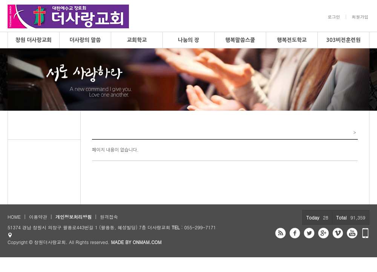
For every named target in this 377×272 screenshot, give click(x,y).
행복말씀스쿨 (240, 40)
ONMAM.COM (147, 242)
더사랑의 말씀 (85, 40)
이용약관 (38, 216)
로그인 (334, 17)
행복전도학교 (292, 40)
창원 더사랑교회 (33, 40)
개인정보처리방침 (73, 216)
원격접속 (109, 216)
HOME (14, 216)
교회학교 (137, 40)
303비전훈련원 (343, 40)
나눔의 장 (188, 40)
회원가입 (360, 17)
